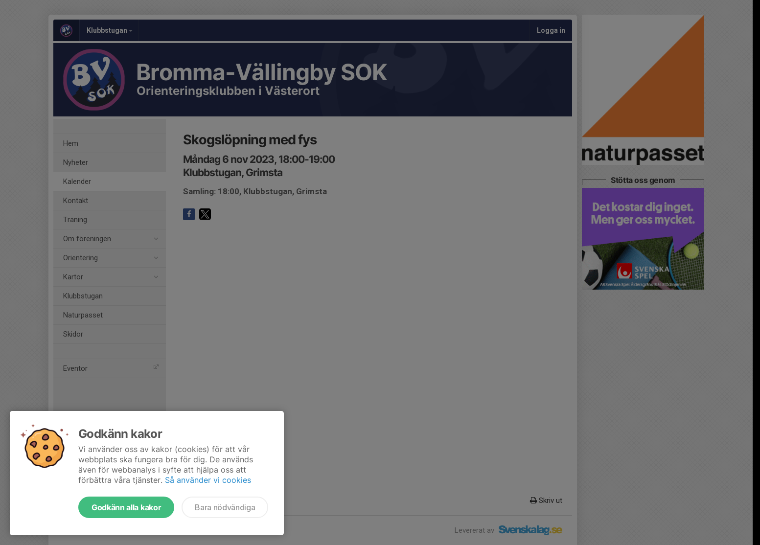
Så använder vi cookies (208, 480)
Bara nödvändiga (225, 507)
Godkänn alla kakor (126, 507)
